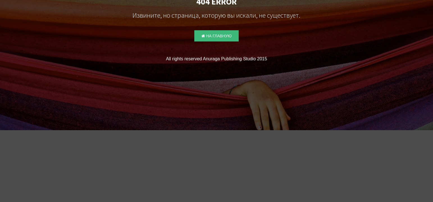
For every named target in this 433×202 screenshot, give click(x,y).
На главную (216, 36)
